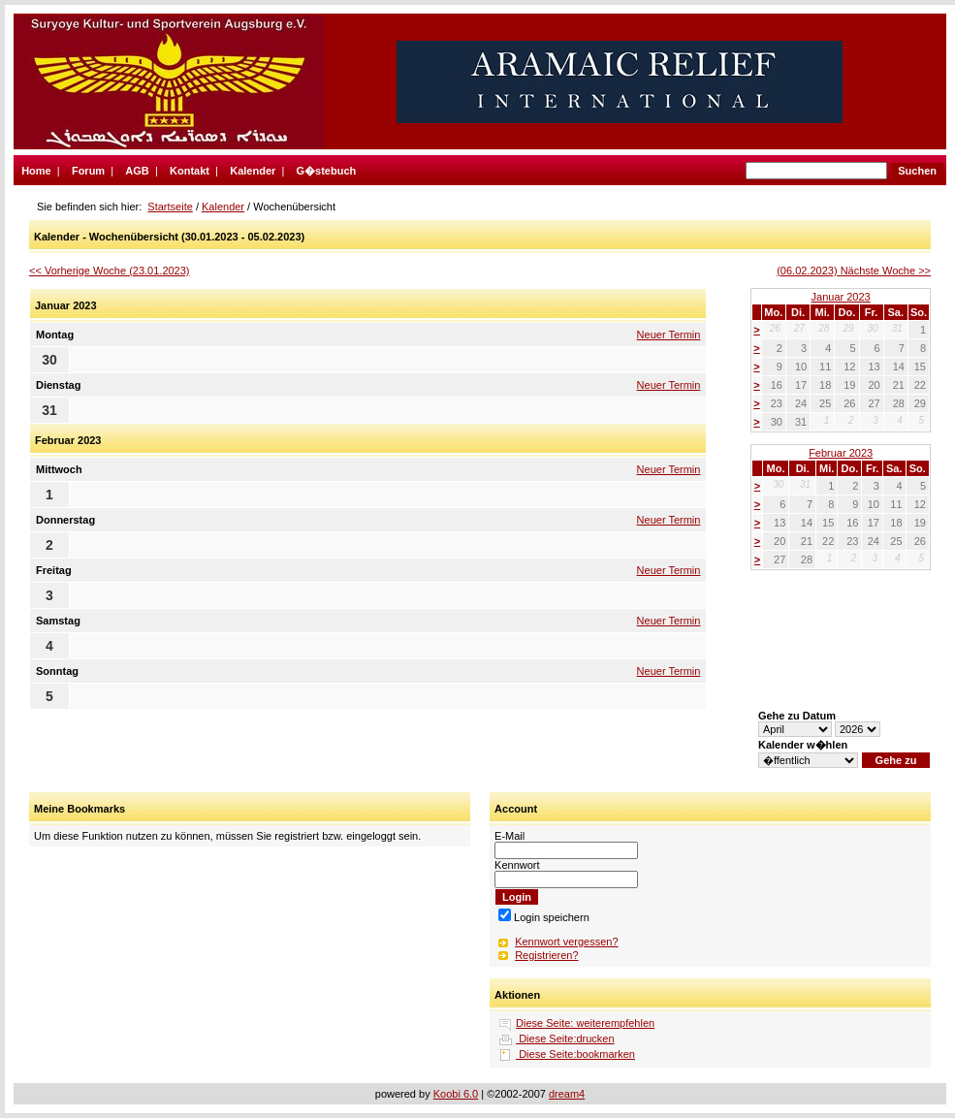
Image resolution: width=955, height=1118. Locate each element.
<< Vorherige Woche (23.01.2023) (109, 270)
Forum (88, 170)
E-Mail (509, 836)
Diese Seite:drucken (565, 1038)
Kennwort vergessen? (566, 941)
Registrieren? (546, 955)
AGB (136, 170)
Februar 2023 (841, 453)
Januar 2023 (841, 297)
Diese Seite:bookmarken (575, 1054)
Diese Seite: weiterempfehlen (585, 1023)
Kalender (252, 170)
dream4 (567, 1094)
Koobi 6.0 (455, 1094)
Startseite (169, 206)
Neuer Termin (669, 334)
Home (36, 170)
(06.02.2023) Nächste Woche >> (854, 270)
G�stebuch (327, 170)
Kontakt (189, 170)
